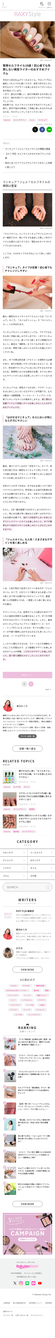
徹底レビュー (42, 995)
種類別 (32, 809)
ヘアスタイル (27, 1000)
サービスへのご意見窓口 (33, 1273)
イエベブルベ (15, 1005)
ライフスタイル (34, 1014)
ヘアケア (7, 868)
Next (48, 689)
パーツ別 (30, 1005)
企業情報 (6, 1303)
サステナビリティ (37, 1315)
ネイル (15, 116)
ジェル (32, 120)
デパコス (13, 1009)
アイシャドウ (13, 995)
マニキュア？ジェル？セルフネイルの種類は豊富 (27, 148)
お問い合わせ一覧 (21, 1315)
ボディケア (35, 860)
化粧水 (42, 1005)
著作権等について (35, 1303)
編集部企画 (40, 985)
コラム (6, 875)
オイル (26, 787)
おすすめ (17, 787)
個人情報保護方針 (19, 1303)
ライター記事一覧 (28, 736)
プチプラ (41, 1000)
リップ (12, 1000)
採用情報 (48, 1303)
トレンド (27, 995)
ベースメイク (36, 852)
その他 (33, 875)
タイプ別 (18, 1014)
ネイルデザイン (19, 120)
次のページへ (27, 675)
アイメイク (8, 860)
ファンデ (26, 1009)
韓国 (47, 990)
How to (7, 120)
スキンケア (8, 852)
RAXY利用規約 (16, 1273)
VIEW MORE (27, 969)
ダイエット (41, 1009)
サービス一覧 (8, 1315)
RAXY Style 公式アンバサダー (17, 990)
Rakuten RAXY (16, 5)
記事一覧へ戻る (27, 748)
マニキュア (42, 120)
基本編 (16, 831)
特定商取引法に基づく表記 (26, 1277)
